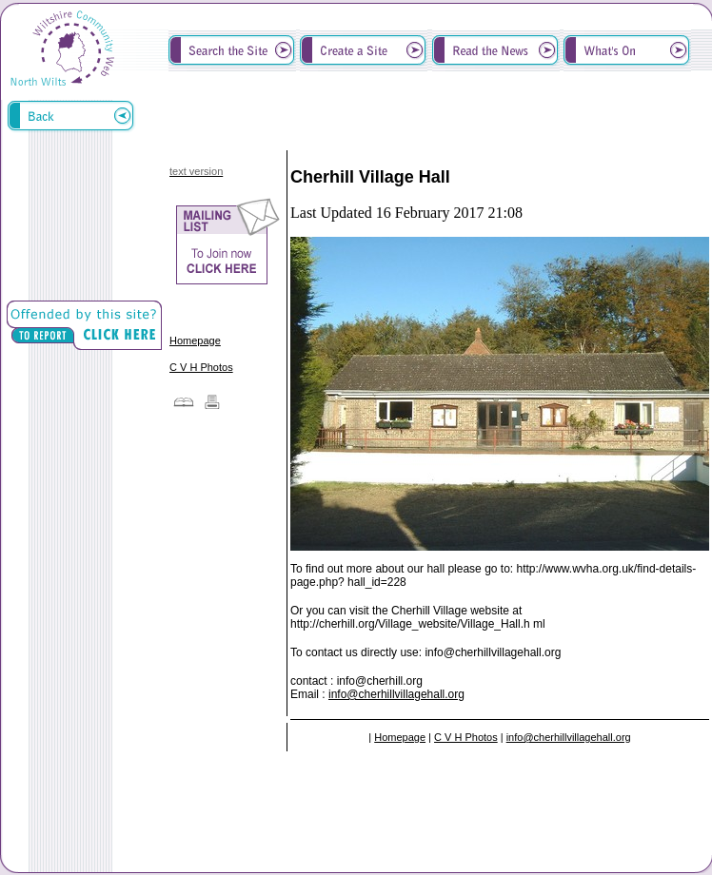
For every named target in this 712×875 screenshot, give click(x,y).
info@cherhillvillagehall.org (396, 694)
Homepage (195, 340)
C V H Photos (201, 367)
